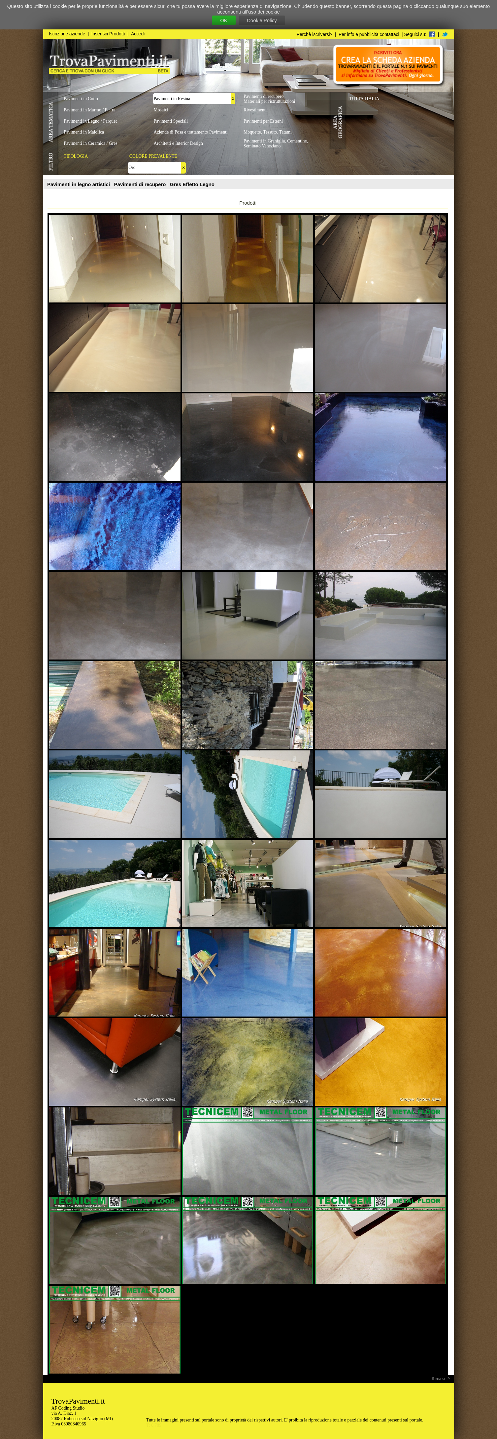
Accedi (138, 33)
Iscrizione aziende (67, 33)
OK (223, 20)
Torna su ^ (440, 1378)
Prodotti (247, 203)
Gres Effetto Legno (192, 184)
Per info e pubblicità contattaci (369, 34)
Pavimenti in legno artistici (79, 184)
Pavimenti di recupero (140, 184)
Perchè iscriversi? (315, 34)
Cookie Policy (262, 20)
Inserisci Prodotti (108, 33)
